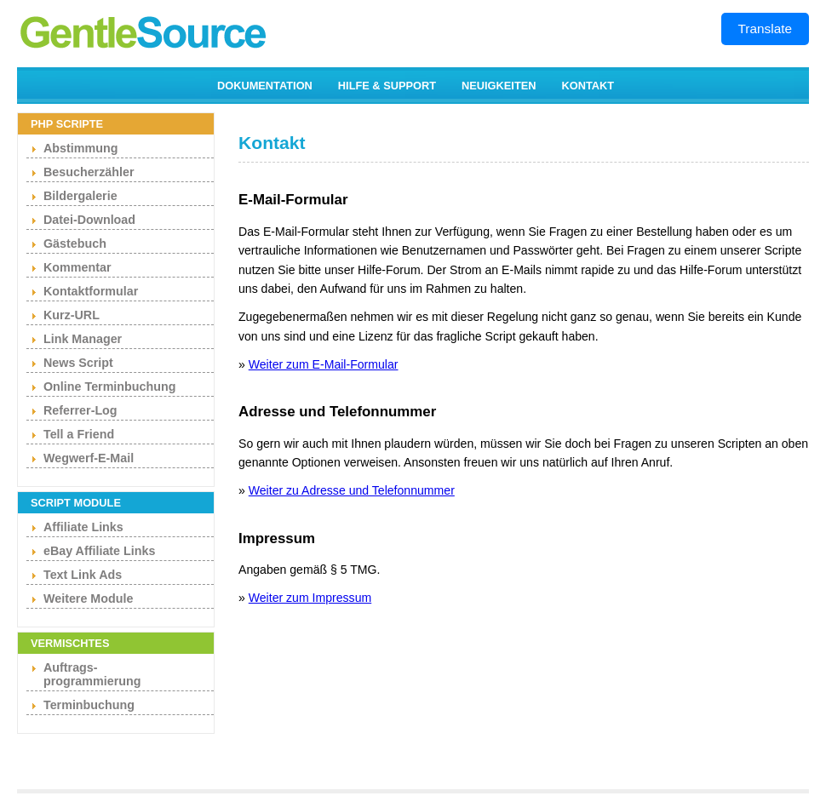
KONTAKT (588, 85)
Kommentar (77, 267)
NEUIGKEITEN (499, 85)
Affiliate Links (83, 527)
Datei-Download (89, 219)
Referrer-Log (80, 410)
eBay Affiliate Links (99, 551)
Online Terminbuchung (109, 386)
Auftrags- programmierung (92, 674)
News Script (78, 362)
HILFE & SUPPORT (387, 85)
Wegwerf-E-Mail (88, 458)
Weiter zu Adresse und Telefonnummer (352, 490)
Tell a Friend (78, 434)
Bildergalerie (80, 196)
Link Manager (82, 339)
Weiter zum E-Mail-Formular (324, 364)
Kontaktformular (90, 291)
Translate (765, 28)
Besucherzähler (88, 172)
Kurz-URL (71, 315)
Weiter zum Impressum (310, 597)
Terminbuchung (89, 705)
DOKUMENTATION (265, 85)
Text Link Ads (82, 574)
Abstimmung (80, 148)
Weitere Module (88, 598)
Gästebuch (74, 243)
